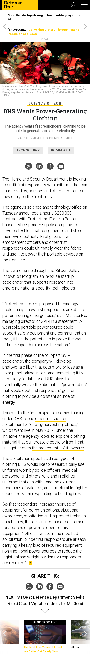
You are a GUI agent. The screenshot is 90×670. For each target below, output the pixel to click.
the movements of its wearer (58, 447)
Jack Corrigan (29, 138)
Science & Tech (45, 103)
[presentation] (4, 637)
